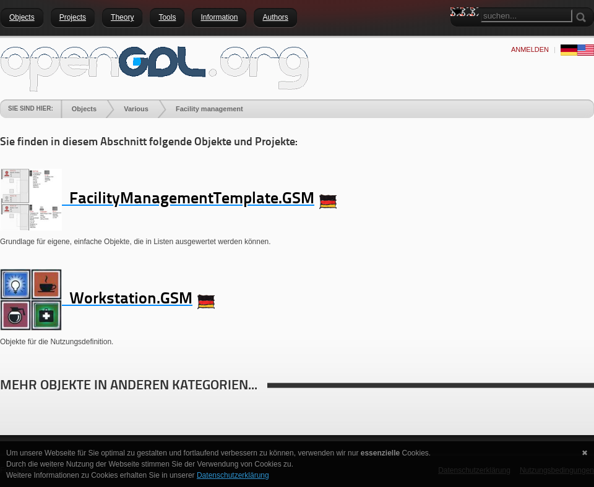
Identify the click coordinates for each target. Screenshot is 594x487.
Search (459, 34)
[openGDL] (154, 67)
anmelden (530, 49)
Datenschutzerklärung (233, 475)
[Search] (526, 15)
